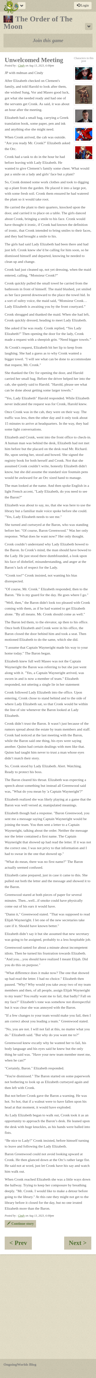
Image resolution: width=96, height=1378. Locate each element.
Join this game (48, 40)
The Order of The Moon (38, 22)
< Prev (20, 1244)
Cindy (21, 65)
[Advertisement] (48, 1306)
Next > (80, 1244)
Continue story (20, 1223)
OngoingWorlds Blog (20, 1364)
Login (83, 5)
